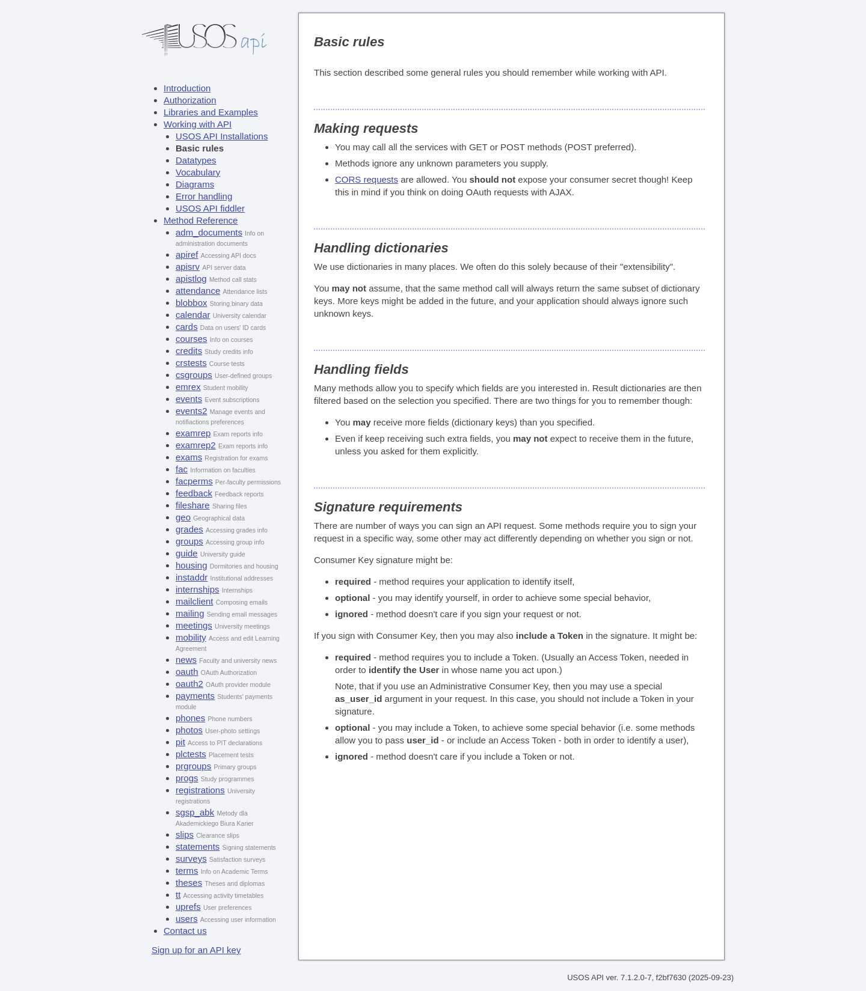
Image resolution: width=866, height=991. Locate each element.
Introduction (187, 88)
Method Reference (201, 220)
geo (183, 517)
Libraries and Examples (211, 112)
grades (189, 529)
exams (189, 457)
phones (190, 718)
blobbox (191, 302)
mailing (190, 613)
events (189, 399)
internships (198, 589)
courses (191, 339)
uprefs (188, 906)
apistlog (191, 278)
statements (198, 846)
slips (185, 834)
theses (189, 882)
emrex (188, 387)
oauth (187, 671)
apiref (187, 254)
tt (178, 894)
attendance (198, 290)
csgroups (194, 375)
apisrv (188, 266)
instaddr (191, 577)
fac (182, 469)
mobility (191, 637)
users (187, 918)
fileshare (193, 505)
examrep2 (196, 445)
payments (195, 696)
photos (189, 730)
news (186, 659)
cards (187, 327)
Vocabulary (198, 172)
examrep (193, 433)
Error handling (204, 196)
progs (187, 778)
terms (187, 870)
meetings (194, 625)
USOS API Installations (222, 136)
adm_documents (209, 232)
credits (189, 351)
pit (180, 742)
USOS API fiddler (210, 208)
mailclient (194, 601)
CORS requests (366, 179)
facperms (194, 481)
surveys (191, 858)
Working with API (198, 124)
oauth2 (189, 683)
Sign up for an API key (196, 950)
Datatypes (196, 160)
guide (187, 553)
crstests (191, 363)
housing (191, 565)
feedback (194, 493)
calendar (193, 314)
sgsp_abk (195, 812)
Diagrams (195, 184)
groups (189, 541)
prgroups (193, 766)
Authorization (190, 100)
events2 (191, 411)
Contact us (185, 930)
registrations (200, 790)
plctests (191, 754)
